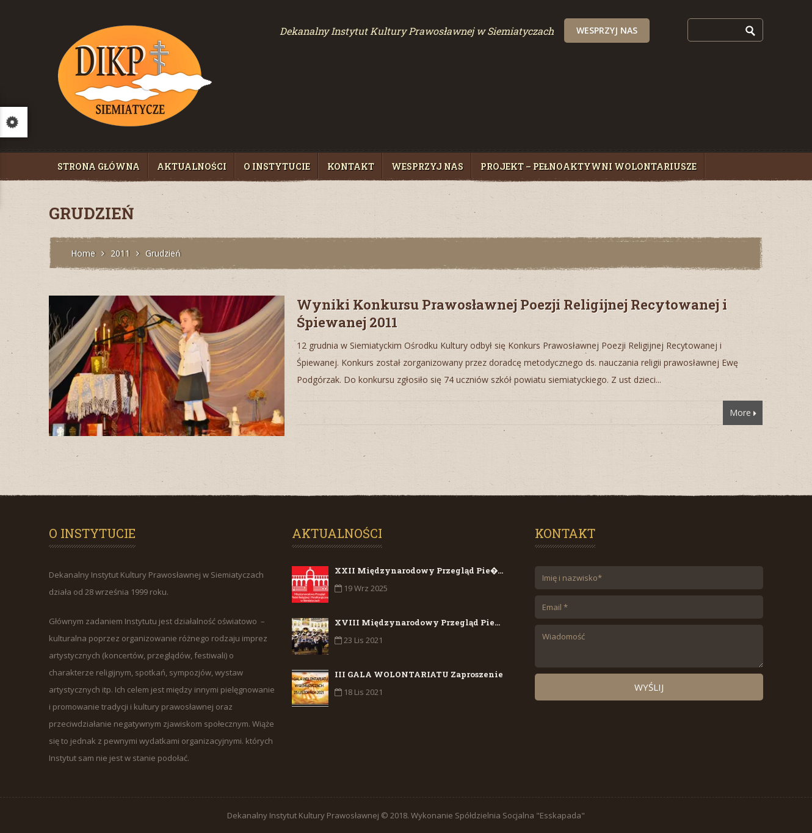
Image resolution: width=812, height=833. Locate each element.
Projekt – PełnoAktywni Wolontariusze (588, 166)
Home (83, 253)
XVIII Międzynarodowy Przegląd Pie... (417, 622)
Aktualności (192, 166)
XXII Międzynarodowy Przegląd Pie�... (419, 570)
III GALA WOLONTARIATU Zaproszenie (419, 674)
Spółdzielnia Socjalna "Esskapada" (520, 815)
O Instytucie (277, 166)
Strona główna (98, 166)
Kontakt (350, 166)
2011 (120, 253)
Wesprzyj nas (686, 30)
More (743, 415)
